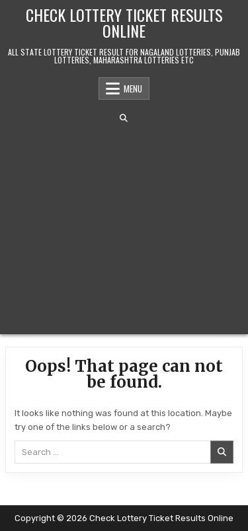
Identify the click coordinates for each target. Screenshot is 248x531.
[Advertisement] (124, 228)
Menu (133, 88)
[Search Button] (123, 118)
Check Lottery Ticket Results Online (124, 22)
